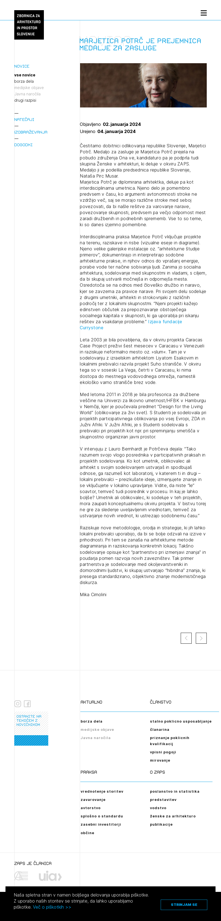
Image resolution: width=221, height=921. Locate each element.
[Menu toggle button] (204, 12)
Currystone (92, 328)
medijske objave (29, 87)
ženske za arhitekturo (173, 816)
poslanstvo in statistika (175, 791)
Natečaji (24, 119)
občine (87, 832)
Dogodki (23, 144)
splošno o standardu (102, 816)
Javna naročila (27, 94)
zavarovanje (93, 799)
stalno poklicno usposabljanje (181, 721)
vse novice (24, 75)
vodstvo (158, 807)
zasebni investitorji (101, 824)
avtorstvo (91, 807)
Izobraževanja (30, 132)
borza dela (24, 81)
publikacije (161, 824)
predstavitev (163, 799)
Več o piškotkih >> (52, 907)
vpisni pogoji (163, 751)
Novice (21, 66)
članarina (159, 729)
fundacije (172, 322)
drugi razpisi (25, 100)
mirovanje (160, 760)
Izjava (155, 322)
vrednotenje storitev (102, 791)
